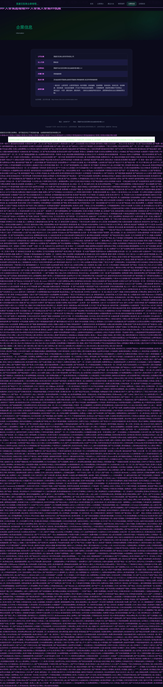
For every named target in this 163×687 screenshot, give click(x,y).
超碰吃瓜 (19, 224)
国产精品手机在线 (82, 392)
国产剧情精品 (81, 149)
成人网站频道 (66, 510)
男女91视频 (22, 259)
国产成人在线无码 (30, 303)
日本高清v (92, 316)
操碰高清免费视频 (107, 189)
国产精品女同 (35, 556)
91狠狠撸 (76, 160)
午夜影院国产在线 (91, 286)
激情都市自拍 (117, 499)
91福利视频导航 (94, 187)
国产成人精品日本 (146, 270)
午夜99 (115, 278)
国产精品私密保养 (33, 597)
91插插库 (144, 152)
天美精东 (123, 664)
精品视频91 (35, 429)
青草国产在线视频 (32, 160)
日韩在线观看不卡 (103, 464)
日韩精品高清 (132, 243)
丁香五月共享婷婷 (131, 459)
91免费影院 (154, 351)
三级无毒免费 (148, 284)
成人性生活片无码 (147, 424)
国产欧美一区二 (132, 429)
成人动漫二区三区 (101, 265)
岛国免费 (87, 241)
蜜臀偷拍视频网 (11, 502)
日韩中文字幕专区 (110, 667)
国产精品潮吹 (110, 413)
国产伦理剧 (25, 270)
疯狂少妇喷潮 (35, 278)
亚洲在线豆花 (150, 532)
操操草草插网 (129, 642)
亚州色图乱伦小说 (150, 206)
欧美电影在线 (90, 254)
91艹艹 (36, 184)
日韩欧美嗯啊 (150, 473)
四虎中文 (120, 354)
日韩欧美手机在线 (121, 548)
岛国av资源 (17, 227)
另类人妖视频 (85, 262)
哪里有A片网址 (121, 268)
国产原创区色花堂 (50, 162)
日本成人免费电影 (82, 524)
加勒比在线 (17, 456)
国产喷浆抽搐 (150, 273)
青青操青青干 (76, 324)
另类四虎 (42, 168)
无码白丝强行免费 (103, 289)
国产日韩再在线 (95, 561)
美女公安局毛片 (21, 537)
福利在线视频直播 (111, 154)
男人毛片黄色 (141, 615)
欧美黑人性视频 (121, 669)
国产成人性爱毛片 (135, 392)
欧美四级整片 (95, 570)
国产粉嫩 (54, 284)
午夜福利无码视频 (83, 583)
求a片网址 (100, 200)
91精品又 (37, 308)
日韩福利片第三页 (151, 540)
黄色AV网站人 (105, 319)
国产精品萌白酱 (77, 292)
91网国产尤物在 (121, 327)
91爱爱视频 (115, 187)
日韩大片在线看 (126, 206)
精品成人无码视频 (141, 297)
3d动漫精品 (151, 537)
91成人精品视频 (68, 154)
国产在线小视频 (94, 268)
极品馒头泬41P (93, 499)
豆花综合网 (116, 575)
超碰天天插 (12, 607)
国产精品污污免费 (53, 518)
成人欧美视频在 (108, 586)
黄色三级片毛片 (30, 214)
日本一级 (103, 273)
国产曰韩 (49, 389)
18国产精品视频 (60, 486)
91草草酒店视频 (49, 165)
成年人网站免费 (50, 270)
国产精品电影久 (24, 373)
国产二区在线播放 (73, 448)
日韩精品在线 (56, 624)
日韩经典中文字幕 (151, 564)
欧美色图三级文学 (118, 624)
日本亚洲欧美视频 (73, 672)
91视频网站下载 (57, 408)
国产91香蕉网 (98, 413)
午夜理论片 (153, 313)
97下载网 (84, 478)
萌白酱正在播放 (155, 648)
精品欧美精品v (109, 297)
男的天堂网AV (23, 219)
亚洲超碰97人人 (106, 475)
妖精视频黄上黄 (115, 559)
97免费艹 (30, 246)
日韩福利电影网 (11, 572)
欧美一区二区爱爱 (83, 359)
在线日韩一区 (125, 532)
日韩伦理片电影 (129, 535)
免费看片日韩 (34, 321)
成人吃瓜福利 (86, 189)
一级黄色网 (75, 208)
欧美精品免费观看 (146, 683)
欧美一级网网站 (124, 502)
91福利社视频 (60, 230)
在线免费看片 (95, 273)
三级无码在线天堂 (99, 270)
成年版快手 (25, 300)
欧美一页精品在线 (90, 394)
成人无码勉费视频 (15, 516)
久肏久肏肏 (71, 669)
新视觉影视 (73, 224)
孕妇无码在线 (90, 311)
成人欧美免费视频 (75, 394)
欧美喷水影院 (106, 187)
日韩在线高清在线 (83, 397)
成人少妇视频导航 (42, 200)
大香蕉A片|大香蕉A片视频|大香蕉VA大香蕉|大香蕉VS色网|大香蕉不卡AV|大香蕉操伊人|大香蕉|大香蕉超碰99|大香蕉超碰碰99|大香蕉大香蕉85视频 (55, 135)
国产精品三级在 (21, 510)
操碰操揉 (23, 327)
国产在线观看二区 (40, 632)
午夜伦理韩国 (106, 375)
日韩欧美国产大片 (38, 607)
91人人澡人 (41, 518)
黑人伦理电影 (64, 513)
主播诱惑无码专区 (88, 324)
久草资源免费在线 (13, 580)
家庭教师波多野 (120, 362)
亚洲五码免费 (15, 513)
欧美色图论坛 (125, 187)
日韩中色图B (17, 570)
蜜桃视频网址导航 (68, 602)
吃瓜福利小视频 (36, 192)
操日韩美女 (100, 367)
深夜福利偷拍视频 (107, 516)
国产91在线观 (132, 626)
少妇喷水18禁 (137, 251)
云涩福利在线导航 (117, 208)
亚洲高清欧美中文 (59, 672)
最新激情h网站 (139, 273)
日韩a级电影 (24, 284)
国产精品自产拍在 (45, 559)
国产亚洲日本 (43, 543)
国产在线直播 (11, 268)
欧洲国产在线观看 (125, 605)
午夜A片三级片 (5, 232)
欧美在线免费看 (131, 211)
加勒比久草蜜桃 (108, 669)
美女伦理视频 (90, 144)
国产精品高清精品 (50, 451)
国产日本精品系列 (132, 508)
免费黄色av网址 (68, 281)
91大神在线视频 (79, 510)
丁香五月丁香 (64, 529)
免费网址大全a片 (42, 357)
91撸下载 (65, 429)
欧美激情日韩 (140, 249)
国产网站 (64, 203)
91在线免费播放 (12, 421)
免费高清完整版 (131, 354)
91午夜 (10, 640)
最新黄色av (73, 305)
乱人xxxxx (14, 292)
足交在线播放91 (99, 146)
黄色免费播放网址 (62, 526)
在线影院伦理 (129, 537)
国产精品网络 (80, 311)
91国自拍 (138, 640)
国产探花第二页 (11, 435)
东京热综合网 (51, 437)
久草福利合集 (53, 648)
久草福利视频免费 (31, 640)
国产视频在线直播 (46, 645)
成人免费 (30, 241)
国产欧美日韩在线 (28, 230)
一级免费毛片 (82, 561)
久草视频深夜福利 (60, 276)
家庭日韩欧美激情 (131, 481)
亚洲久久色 (155, 464)
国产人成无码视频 (36, 162)
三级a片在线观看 (66, 365)
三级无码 (96, 429)
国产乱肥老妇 (12, 276)
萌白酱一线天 (145, 278)
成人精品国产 (93, 602)
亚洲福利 (72, 540)
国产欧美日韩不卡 (88, 367)
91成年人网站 (5, 365)
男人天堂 (147, 265)
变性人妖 (64, 146)
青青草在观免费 (129, 570)
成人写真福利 (83, 224)
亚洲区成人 (65, 300)
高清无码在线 (77, 446)
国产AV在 (12, 524)
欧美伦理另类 (142, 324)
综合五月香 (94, 179)
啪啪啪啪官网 (28, 656)
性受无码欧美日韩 (151, 443)
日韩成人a (92, 321)
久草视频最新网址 (113, 206)
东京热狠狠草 (42, 208)
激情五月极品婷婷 (69, 149)
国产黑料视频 (103, 357)
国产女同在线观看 (136, 540)
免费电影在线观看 (23, 200)
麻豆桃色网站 (117, 324)
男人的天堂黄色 (147, 548)
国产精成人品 (111, 578)
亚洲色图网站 (125, 316)
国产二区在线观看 (78, 144)
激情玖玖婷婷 (40, 545)
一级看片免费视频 (99, 591)
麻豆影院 (58, 642)
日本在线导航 (55, 637)
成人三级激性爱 (24, 475)
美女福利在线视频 (51, 686)
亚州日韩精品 (144, 481)
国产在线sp (17, 626)
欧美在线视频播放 (9, 289)
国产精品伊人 (64, 664)
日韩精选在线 (97, 615)
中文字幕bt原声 (16, 257)
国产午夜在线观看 (145, 475)
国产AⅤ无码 (133, 683)
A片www (134, 505)
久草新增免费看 (134, 432)
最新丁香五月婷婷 (7, 510)
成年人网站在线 (89, 440)
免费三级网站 (79, 551)
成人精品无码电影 (80, 667)
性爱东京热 (126, 219)
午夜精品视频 (55, 675)
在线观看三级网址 (133, 427)
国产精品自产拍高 (143, 464)
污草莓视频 (94, 392)
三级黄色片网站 (60, 254)
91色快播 (138, 195)
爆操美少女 (123, 594)
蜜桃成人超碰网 (47, 330)
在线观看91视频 (32, 464)
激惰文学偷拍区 (87, 672)
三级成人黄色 (140, 386)
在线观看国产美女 (28, 610)
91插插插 (7, 273)
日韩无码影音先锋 (131, 680)
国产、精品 (140, 513)
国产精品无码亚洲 (152, 249)
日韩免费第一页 (120, 475)
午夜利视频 (10, 680)
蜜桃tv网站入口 (107, 241)
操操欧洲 (53, 543)
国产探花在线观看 (86, 661)
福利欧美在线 (133, 289)
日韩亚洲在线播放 (83, 650)
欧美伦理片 (27, 389)
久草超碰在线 (128, 400)
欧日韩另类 (57, 683)
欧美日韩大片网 (110, 454)
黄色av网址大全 (50, 179)
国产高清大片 (106, 421)
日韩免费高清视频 (116, 553)
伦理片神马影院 (86, 640)
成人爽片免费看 (103, 618)
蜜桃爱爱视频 (79, 154)
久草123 (124, 289)
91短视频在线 (118, 321)
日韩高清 (117, 473)
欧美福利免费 (23, 553)
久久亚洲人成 (138, 206)
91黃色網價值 (144, 505)
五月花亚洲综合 (60, 216)
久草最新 (70, 575)
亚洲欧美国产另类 (129, 324)
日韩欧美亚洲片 (125, 591)
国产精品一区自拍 (137, 265)
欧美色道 (97, 661)
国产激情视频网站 (73, 165)
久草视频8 (87, 230)
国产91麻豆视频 (45, 362)
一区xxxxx (122, 154)
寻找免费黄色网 (100, 645)
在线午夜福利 (101, 456)
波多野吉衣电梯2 (75, 645)
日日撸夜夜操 (107, 637)
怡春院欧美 (19, 375)
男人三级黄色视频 (20, 615)
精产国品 (130, 268)
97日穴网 (116, 224)
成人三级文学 (60, 610)
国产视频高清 (28, 179)
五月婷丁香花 (125, 370)
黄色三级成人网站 (130, 499)
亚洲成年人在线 (145, 545)
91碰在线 (117, 160)
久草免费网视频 (30, 375)
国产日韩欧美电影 (24, 181)
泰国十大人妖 (148, 405)
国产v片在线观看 (105, 659)
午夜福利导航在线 (129, 675)
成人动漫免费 (35, 588)
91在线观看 (14, 324)
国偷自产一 (27, 459)
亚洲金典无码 (156, 640)
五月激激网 (57, 505)
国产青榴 (16, 602)
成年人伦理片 (129, 303)
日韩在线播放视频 (116, 286)
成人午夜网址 (37, 251)
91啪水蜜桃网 (135, 311)
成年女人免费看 (34, 473)
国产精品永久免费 (102, 416)
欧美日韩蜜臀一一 (30, 448)
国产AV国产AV (120, 149)
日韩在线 (143, 170)
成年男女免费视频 (104, 435)
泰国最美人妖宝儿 (69, 505)
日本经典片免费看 (20, 413)
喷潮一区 (14, 251)
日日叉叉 (50, 615)
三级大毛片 (137, 373)
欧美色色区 (42, 405)
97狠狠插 (81, 278)
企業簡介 (100, 4)
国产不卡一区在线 (148, 556)
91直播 (146, 208)
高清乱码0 (21, 206)
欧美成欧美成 (64, 435)
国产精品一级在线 (12, 491)
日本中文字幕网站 (79, 491)
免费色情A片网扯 (109, 246)
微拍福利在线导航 (77, 456)
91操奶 (72, 475)
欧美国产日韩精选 (141, 384)
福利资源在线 (36, 170)
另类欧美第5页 (100, 513)
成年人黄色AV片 (12, 529)
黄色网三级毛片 (63, 305)
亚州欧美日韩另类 (134, 435)
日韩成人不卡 (120, 486)
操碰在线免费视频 (69, 556)
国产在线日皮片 (47, 313)
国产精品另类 (95, 319)
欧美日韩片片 (148, 373)
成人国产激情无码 (71, 680)
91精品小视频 (58, 330)
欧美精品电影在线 (107, 567)
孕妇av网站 (130, 615)
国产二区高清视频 (151, 478)
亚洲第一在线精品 (17, 624)
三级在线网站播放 (32, 381)
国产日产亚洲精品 (55, 192)
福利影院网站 (139, 179)
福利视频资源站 (8, 146)
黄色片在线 (119, 524)
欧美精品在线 (8, 561)
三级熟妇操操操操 (152, 591)
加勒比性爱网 (19, 160)
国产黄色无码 (74, 373)
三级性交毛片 (66, 621)
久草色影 (102, 402)
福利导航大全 (56, 384)
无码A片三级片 (144, 354)
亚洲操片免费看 (23, 607)
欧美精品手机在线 (143, 410)
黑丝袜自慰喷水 (119, 284)
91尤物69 (59, 227)
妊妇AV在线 (39, 489)
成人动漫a (156, 675)
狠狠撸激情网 (62, 535)
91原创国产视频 (75, 189)
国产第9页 (6, 257)
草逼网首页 (155, 168)
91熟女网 (118, 451)
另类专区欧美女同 (105, 443)
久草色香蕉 (33, 605)
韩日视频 (93, 232)
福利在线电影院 (27, 540)
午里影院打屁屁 (44, 448)
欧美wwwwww (60, 615)
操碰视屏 (129, 173)
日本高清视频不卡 (38, 491)
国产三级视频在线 (70, 319)
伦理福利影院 (152, 570)
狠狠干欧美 (6, 230)
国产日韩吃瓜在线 (31, 645)
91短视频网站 (54, 295)
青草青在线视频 (106, 410)
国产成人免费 (77, 419)
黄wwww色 (146, 165)
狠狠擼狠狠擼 (42, 324)
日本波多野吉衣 (151, 243)
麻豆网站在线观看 (93, 235)
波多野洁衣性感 (14, 532)
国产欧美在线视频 (49, 152)
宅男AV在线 (122, 437)
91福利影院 (149, 526)
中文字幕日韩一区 (17, 518)
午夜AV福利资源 (89, 400)
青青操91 (100, 321)
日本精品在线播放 (21, 295)
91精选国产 (105, 235)
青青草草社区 (104, 459)
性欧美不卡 (86, 386)
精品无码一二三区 (42, 540)
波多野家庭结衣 (91, 532)
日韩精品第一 (150, 661)
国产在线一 (4, 179)
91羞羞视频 (55, 203)
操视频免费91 (64, 181)
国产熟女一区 (17, 394)
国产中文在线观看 (94, 632)
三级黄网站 (136, 402)
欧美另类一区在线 (32, 675)
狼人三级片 (142, 327)
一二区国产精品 (85, 591)
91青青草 (97, 405)
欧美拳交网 (42, 378)
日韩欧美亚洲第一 (93, 656)
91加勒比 (24, 532)
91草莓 (16, 311)
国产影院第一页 (72, 216)
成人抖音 (23, 319)
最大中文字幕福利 (53, 427)
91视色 (127, 208)
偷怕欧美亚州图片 (108, 149)
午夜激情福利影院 (79, 416)
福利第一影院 (94, 475)
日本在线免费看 (126, 607)
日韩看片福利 (105, 575)
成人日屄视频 (117, 680)
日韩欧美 (43, 440)
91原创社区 (11, 241)
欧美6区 (159, 537)
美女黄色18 (101, 259)
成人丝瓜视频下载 (117, 165)
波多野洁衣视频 (155, 181)
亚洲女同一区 (105, 408)
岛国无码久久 (96, 572)
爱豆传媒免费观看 (52, 365)
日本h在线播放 (113, 532)
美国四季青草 (102, 470)
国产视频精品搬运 (69, 370)
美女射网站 (113, 580)
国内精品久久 (33, 615)
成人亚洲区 (60, 214)
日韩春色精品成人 (57, 586)
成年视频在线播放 (38, 351)
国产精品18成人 (62, 502)
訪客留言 (142, 4)
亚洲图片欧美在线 (112, 607)
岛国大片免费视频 (133, 154)
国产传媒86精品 (26, 529)
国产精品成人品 (71, 586)
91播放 (109, 324)
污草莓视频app (154, 497)
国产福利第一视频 (135, 559)
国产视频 (32, 324)
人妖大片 (103, 303)
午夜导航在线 (155, 232)
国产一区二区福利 (12, 157)
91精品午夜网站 (34, 432)
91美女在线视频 (109, 181)
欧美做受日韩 (156, 176)
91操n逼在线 (105, 648)
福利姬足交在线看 (24, 251)
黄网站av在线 (24, 324)
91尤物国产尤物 (12, 667)
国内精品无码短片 (108, 176)
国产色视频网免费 (116, 642)
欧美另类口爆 (20, 454)
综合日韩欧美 (145, 168)
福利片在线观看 (42, 149)
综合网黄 (70, 254)
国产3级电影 (8, 559)
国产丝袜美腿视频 (123, 653)
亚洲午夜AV (74, 502)
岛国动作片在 (50, 246)
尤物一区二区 (52, 405)
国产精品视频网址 (7, 629)
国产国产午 (96, 586)
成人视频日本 (85, 165)
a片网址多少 (156, 481)
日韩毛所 (140, 473)
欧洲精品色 (62, 489)
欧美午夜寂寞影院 (61, 224)
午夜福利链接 (142, 648)
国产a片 (19, 645)
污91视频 (63, 394)
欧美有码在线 (18, 642)
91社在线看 (75, 284)
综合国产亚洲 (112, 591)
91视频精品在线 (19, 362)
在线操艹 (114, 656)
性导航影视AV (85, 203)
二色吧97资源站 (10, 189)
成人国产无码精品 (58, 448)
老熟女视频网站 (111, 610)
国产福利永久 (74, 146)
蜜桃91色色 (38, 241)
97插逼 (132, 588)
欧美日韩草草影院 (138, 580)
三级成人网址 (21, 419)
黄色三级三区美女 (127, 378)
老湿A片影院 (122, 257)
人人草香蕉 (77, 192)
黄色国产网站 (153, 486)
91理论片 (35, 262)
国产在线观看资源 (142, 181)
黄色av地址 (94, 378)
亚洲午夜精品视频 (113, 259)
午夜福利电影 (104, 518)
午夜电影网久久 (98, 173)
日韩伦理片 (52, 281)
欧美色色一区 (87, 513)
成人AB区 (95, 494)
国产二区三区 (39, 144)
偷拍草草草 (73, 278)
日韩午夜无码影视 (122, 540)
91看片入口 (13, 305)
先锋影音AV (150, 677)
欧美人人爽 (34, 683)
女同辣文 (145, 621)
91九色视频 (70, 168)
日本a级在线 (155, 316)
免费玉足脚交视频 (113, 384)
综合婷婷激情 (109, 672)
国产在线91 (11, 216)
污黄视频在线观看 (130, 597)
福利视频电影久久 (32, 265)
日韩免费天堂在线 (68, 427)
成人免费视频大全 (83, 572)
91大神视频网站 (96, 524)
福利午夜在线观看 (147, 521)
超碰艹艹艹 (40, 470)
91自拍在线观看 (47, 157)
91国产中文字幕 (90, 443)
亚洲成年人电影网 (53, 602)
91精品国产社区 (101, 276)
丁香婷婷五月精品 (136, 564)
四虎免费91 (96, 176)
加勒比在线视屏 (98, 281)
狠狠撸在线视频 (156, 421)
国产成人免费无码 (146, 219)
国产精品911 (126, 367)
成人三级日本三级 (39, 370)
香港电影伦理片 (128, 216)
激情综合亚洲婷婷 (119, 375)
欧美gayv (90, 170)
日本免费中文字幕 (27, 521)
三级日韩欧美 (27, 257)
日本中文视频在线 (124, 270)
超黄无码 (22, 292)
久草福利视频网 (15, 165)
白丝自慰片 (105, 656)
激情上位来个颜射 (80, 499)
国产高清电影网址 (17, 235)
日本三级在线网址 (25, 572)
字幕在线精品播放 (33, 259)
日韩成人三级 (43, 621)
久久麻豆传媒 (11, 443)
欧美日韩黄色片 (86, 284)
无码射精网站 (135, 197)
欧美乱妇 (90, 416)
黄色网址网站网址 (76, 297)
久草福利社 (40, 610)
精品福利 (3, 284)
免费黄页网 (66, 446)
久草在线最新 (114, 265)
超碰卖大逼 (9, 462)
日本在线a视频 (112, 373)
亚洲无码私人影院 (45, 564)
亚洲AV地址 (20, 680)
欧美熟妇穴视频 (97, 262)
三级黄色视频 (146, 653)
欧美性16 (68, 214)
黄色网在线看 (21, 473)
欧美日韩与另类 (33, 486)
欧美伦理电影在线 (88, 497)
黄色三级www (79, 648)
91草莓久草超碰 (41, 173)
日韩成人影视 (5, 176)
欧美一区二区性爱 (115, 365)
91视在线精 (62, 669)
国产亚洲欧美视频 (136, 478)
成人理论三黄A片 (80, 410)
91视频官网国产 (24, 243)
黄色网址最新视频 (85, 462)
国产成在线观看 (134, 278)
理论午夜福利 (77, 594)
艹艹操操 (115, 184)
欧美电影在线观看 (144, 408)
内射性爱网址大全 (144, 286)
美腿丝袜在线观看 (7, 281)
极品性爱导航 (67, 195)
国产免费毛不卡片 (60, 311)
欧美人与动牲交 (79, 675)
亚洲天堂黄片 (53, 435)
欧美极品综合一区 (146, 578)
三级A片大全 (138, 394)
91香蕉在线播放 (96, 613)
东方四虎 (71, 677)
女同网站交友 (101, 467)
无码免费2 (139, 491)
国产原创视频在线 (15, 179)
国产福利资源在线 (45, 454)
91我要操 (41, 243)
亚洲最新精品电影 (112, 526)
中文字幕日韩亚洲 (20, 440)
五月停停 (11, 605)
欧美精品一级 (140, 378)
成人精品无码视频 (118, 157)
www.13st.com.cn (62, 127)
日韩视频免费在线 (132, 518)
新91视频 (75, 378)
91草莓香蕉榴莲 (138, 591)
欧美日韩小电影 (75, 348)
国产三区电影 (50, 297)
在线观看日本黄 (54, 249)
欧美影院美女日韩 (23, 402)
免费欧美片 (146, 659)
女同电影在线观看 (107, 327)
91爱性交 (8, 408)
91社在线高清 (67, 192)
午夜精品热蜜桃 (95, 365)
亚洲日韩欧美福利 (70, 624)
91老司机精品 (40, 410)
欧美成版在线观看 (117, 419)
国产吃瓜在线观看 (10, 373)
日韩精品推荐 (124, 265)
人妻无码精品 (35, 157)
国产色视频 (49, 273)
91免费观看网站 (92, 683)
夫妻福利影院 (89, 621)
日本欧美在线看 (53, 289)
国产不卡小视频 (147, 235)
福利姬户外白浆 (27, 545)
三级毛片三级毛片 (149, 645)
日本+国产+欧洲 (33, 672)
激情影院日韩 (116, 289)
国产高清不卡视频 (30, 197)
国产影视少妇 (46, 421)
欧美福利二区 (61, 483)
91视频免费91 (99, 578)
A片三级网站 (78, 230)
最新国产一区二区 (62, 432)
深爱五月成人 (84, 421)
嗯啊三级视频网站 (72, 413)
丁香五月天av (145, 305)
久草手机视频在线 (37, 502)
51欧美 (118, 181)
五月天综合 (55, 613)
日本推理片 (47, 257)
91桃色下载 (4, 677)
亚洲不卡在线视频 (128, 629)
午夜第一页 (78, 405)
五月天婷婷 (108, 321)
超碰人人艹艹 (133, 669)
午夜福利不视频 (46, 486)
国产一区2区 (143, 494)
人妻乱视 (60, 179)
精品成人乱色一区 (48, 667)
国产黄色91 (155, 510)
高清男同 (150, 327)
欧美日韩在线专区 (113, 397)
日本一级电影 (14, 246)
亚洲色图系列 (95, 597)
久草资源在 (121, 254)
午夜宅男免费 (26, 176)
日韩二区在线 (134, 424)
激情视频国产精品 (27, 173)
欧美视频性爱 (58, 564)
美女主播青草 (18, 197)
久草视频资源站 (84, 179)
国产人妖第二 (12, 208)
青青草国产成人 (60, 170)
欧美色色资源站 (74, 559)
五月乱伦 (26, 516)
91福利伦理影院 (36, 553)
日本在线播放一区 (101, 483)
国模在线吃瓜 (94, 624)
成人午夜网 (43, 181)
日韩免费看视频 (82, 408)
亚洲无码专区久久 (27, 664)
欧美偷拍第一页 (18, 526)
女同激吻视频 (57, 195)
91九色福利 (153, 268)
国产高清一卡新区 (148, 187)
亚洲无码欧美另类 (119, 435)
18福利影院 (52, 184)
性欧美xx (18, 656)
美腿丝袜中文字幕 (83, 637)
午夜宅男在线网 (54, 556)
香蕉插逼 (82, 632)
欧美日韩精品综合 (70, 580)
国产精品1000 (62, 270)
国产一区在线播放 (120, 432)
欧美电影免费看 (85, 586)
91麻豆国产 (87, 588)
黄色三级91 (7, 362)
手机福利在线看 (64, 543)
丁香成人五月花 (90, 206)
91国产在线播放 (70, 268)
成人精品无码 (78, 621)
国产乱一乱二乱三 (38, 227)
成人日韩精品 (101, 300)
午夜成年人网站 (156, 308)
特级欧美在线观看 (17, 184)
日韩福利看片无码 (143, 588)
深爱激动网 (10, 419)
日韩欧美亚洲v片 (134, 543)
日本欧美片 (84, 535)
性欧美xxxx (29, 437)
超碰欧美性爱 (40, 437)
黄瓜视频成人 (102, 227)
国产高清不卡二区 (138, 319)
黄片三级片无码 (6, 483)
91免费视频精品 (83, 319)
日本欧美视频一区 (12, 521)
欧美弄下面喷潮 (105, 543)
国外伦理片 (151, 378)
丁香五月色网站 (112, 146)
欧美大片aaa (92, 370)
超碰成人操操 (121, 176)
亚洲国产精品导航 (46, 160)
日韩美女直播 (50, 227)
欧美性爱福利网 (52, 394)
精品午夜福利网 (53, 292)
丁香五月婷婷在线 (135, 664)
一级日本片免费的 (152, 567)
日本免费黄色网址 (47, 642)
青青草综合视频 (96, 605)
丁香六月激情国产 (90, 553)
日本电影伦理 (81, 259)
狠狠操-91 (34, 243)
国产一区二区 (135, 146)
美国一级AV (145, 160)
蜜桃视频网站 (134, 246)
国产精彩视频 (120, 173)
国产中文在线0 (154, 494)
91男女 (119, 179)
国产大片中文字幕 (153, 211)
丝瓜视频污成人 (26, 311)
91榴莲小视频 (136, 187)
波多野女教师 (123, 610)
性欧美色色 (29, 354)
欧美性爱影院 (102, 634)
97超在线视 (88, 297)
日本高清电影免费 (70, 521)
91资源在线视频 (123, 246)
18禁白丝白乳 (69, 508)
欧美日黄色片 (38, 634)
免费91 (45, 192)
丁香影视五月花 (19, 265)
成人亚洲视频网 (9, 683)
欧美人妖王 (41, 419)
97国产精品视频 (97, 181)
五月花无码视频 (48, 251)
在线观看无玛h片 (99, 373)
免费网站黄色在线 (40, 235)
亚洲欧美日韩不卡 (120, 392)
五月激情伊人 (68, 683)
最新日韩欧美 (127, 440)
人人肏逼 (10, 437)
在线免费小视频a (92, 551)
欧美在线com (20, 437)
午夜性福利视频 (47, 432)
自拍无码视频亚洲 (119, 421)
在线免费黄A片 (63, 162)
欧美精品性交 (16, 176)
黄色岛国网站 (71, 170)
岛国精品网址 (132, 545)
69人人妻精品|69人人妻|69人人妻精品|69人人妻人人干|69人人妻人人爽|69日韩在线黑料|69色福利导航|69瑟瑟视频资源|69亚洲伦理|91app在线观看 (84, 340)
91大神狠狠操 (31, 446)
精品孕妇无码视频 (155, 230)
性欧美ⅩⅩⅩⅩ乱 (141, 157)
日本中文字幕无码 (105, 224)
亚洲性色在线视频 (66, 551)
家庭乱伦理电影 (48, 176)
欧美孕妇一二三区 (36, 532)
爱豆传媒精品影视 (17, 381)
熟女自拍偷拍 (138, 241)
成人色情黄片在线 (79, 214)
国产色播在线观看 (20, 378)
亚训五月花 (12, 392)
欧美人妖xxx (60, 578)
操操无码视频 (46, 268)
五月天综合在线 (53, 524)
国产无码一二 (96, 241)
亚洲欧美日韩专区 (54, 378)
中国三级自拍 (83, 624)
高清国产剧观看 (103, 232)
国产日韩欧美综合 (18, 672)
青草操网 (93, 357)
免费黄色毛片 (106, 157)
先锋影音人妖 (134, 548)
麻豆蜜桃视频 (146, 583)
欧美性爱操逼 (46, 588)
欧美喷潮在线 (71, 375)
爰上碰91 (30, 319)
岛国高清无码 (73, 421)
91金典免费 (54, 265)
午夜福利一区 (97, 486)
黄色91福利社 (116, 319)
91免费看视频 (42, 292)
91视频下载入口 (92, 543)
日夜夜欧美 (142, 211)
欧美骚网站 (64, 295)
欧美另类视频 (49, 502)
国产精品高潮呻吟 (61, 645)
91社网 (16, 238)
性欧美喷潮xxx (29, 650)
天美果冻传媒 (17, 232)
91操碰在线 (24, 152)
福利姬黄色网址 (67, 206)
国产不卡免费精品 (122, 556)
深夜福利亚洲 (99, 295)
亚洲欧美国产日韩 (47, 327)
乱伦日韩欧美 (151, 667)
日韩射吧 (113, 437)
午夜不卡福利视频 (115, 570)
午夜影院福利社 (99, 640)
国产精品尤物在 (35, 219)
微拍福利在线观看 (17, 144)
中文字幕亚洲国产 (13, 545)
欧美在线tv (88, 281)
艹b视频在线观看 (122, 462)
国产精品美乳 (112, 197)
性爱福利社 (95, 421)
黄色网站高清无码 (123, 416)
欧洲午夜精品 (32, 621)
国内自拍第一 (48, 561)
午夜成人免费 (151, 580)
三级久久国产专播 (142, 510)
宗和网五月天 (11, 222)
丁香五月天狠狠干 (88, 389)
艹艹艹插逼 (108, 230)
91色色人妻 (84, 208)
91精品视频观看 (125, 650)
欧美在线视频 (84, 219)
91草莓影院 (87, 173)
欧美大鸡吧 (141, 295)
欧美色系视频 (143, 381)
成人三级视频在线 (24, 262)
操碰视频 (58, 197)
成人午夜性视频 (6, 540)
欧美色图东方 (28, 410)
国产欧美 (29, 206)
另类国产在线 (128, 241)
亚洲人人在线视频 (93, 505)
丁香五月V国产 (108, 262)
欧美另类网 (138, 553)
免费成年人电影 (131, 489)
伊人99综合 (90, 510)
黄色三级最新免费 (133, 308)
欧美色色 (146, 413)
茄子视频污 (95, 165)
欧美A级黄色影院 (6, 265)
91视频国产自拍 (17, 195)
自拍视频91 (29, 184)
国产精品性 (48, 144)
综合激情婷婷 (38, 481)
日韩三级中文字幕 (146, 680)
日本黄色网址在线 (77, 443)
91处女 (152, 208)
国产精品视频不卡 (73, 578)
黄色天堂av (37, 572)
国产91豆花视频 (114, 446)
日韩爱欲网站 (118, 529)
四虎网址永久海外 (55, 497)
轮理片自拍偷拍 (142, 262)
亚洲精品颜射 (69, 473)
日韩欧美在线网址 (77, 432)
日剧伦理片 (40, 599)
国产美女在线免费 (111, 281)
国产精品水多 (104, 305)
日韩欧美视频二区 (128, 575)
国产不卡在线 (60, 168)
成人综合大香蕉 (16, 410)
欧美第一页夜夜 (55, 154)
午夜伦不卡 (10, 160)
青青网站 (10, 464)
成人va (104, 570)
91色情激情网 (99, 170)
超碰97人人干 (35, 508)
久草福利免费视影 (70, 330)
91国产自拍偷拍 (73, 152)
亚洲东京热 (51, 168)
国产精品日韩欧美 (152, 448)
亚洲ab (33, 200)
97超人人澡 (108, 545)
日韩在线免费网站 (69, 605)
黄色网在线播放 (93, 313)
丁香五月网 (117, 219)
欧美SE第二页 (16, 273)
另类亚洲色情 (37, 176)
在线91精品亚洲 (99, 537)
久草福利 (72, 162)
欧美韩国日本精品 (145, 419)
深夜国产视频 (46, 316)
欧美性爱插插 (65, 173)
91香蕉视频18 (108, 556)
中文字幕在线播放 (84, 610)
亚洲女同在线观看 (13, 583)
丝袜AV (116, 378)
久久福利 (139, 254)
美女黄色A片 (25, 491)
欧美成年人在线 (14, 637)
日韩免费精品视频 (81, 316)
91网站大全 (33, 359)
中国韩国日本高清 (111, 170)
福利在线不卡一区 (135, 413)
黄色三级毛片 (21, 367)
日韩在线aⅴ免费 (89, 594)
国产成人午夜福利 (95, 667)
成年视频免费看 (81, 475)
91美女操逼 (114, 370)
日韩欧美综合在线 (79, 599)
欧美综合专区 (118, 443)
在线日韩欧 (105, 661)
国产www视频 (45, 284)
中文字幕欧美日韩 (56, 680)
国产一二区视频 (139, 667)
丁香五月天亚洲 (75, 295)
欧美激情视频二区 (131, 572)
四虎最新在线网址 (14, 659)
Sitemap (114, 127)
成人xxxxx (43, 281)
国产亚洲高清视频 (38, 427)
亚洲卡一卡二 (21, 268)
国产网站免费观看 (68, 637)
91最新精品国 (140, 470)
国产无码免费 (50, 548)
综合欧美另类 (153, 516)
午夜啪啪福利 (20, 597)
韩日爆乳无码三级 (90, 184)
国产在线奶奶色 (47, 429)
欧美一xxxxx (81, 170)
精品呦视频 (22, 316)
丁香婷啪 (105, 489)
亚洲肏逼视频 (106, 597)
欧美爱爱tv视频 (9, 254)
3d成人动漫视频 (39, 602)
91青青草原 (131, 362)
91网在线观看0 (43, 570)
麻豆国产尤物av (48, 348)
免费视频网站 (98, 297)
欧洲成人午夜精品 (100, 197)
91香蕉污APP (123, 281)
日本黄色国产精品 (112, 594)
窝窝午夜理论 (48, 276)
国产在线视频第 (18, 370)
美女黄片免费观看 (76, 300)
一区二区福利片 (128, 491)
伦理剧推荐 (135, 270)
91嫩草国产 (145, 308)
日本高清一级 (152, 389)
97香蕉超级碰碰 (36, 254)
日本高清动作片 (9, 416)
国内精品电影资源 (140, 446)
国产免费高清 (13, 578)
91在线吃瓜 (11, 432)
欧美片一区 (66, 378)
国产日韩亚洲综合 (42, 295)
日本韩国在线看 (90, 634)
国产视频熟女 (8, 375)
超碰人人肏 (50, 373)
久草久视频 (155, 588)
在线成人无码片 (153, 470)
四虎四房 (44, 300)
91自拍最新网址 (47, 170)
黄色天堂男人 (53, 181)
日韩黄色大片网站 (82, 357)
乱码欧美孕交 (83, 216)
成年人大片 (40, 575)
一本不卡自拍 (25, 429)
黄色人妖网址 (72, 615)
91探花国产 (39, 656)
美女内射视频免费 (125, 667)
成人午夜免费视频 (90, 162)
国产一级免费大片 (47, 211)
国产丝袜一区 (39, 179)
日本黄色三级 (148, 664)
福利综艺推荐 (21, 432)
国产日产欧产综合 (78, 543)
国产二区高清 (35, 284)
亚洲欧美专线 (132, 578)
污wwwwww (10, 486)
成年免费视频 (9, 330)
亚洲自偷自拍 (93, 410)
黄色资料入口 (51, 305)
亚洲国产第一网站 (67, 249)
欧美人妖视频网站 (35, 276)
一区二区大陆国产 (152, 367)
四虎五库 (21, 446)
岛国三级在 (20, 397)
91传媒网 (36, 421)
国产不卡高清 (150, 224)
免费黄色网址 (16, 300)
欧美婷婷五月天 (6, 621)
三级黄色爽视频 (47, 597)
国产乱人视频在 (75, 437)
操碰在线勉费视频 (43, 384)
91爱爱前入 (11, 397)
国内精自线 (141, 149)
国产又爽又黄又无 (10, 211)
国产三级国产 (16, 230)
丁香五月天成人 (121, 564)
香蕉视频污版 (109, 462)
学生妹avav (62, 232)
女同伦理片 (27, 394)
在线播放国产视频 (122, 588)
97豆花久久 (121, 578)
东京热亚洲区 (36, 416)
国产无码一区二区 (137, 602)
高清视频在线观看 (8, 661)
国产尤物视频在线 (151, 303)
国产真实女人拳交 (86, 564)
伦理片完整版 (140, 214)
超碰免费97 (27, 567)
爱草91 (120, 572)
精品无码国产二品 (75, 303)
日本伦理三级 (146, 432)
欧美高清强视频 (122, 613)
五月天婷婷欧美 (68, 197)
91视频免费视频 (95, 580)
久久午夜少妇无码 (137, 567)
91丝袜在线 (115, 464)
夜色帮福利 (147, 559)
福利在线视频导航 (128, 313)
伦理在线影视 (12, 262)
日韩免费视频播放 (8, 586)
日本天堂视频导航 (82, 168)
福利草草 (75, 354)
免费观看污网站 (127, 273)
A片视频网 (47, 241)
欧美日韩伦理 (140, 537)
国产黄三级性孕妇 (86, 424)
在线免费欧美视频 (93, 157)
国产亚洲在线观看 (42, 664)
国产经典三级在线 (32, 216)
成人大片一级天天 (130, 286)
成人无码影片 (135, 645)
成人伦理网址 (131, 389)
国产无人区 (140, 575)
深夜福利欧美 (26, 583)
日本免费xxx (150, 561)
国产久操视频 (152, 615)
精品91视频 (50, 545)
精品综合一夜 (122, 424)
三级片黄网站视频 (52, 375)
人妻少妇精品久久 (121, 359)
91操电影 (94, 292)
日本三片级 (59, 397)
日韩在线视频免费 (126, 656)
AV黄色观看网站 (125, 184)
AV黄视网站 (128, 553)
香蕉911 (83, 152)
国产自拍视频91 (107, 548)
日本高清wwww (75, 526)
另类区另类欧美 (54, 238)
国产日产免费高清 (55, 583)
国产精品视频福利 (10, 508)
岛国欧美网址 (106, 632)
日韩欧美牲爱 (51, 653)
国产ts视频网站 (51, 243)
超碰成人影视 (104, 195)
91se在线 (59, 532)
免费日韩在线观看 (116, 634)
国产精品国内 (48, 572)
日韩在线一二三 (37, 661)
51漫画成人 (73, 222)
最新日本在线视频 (81, 321)
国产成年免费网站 (67, 200)
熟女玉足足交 (121, 672)
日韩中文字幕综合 (30, 456)
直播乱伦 (154, 632)
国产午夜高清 (92, 259)
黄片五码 (69, 667)
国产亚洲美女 (17, 613)
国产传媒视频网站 (114, 273)
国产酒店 (8, 615)
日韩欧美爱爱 (50, 214)
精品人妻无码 (151, 416)
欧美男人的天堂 (52, 470)
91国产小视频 (118, 292)
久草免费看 (68, 532)
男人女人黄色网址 (23, 661)
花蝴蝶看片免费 (92, 152)
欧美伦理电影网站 (104, 184)
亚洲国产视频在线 (22, 462)
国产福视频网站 (139, 440)
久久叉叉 (76, 262)
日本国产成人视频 (25, 305)
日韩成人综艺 (23, 435)
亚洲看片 (18, 448)
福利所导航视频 (149, 254)
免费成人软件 (79, 238)
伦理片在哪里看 (101, 254)
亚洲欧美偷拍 (141, 524)
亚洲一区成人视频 (151, 216)
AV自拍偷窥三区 (135, 359)
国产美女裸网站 (140, 656)
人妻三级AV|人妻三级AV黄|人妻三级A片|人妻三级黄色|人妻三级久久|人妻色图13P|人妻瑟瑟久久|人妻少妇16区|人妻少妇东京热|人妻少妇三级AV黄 (67, 346)
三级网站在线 (15, 677)
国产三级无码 (5, 424)
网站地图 (113, 135)
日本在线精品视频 (55, 580)
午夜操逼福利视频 (108, 505)
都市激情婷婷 (94, 208)
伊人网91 (94, 427)
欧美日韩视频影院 (105, 675)
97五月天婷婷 (41, 230)
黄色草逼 (145, 351)
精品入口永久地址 (38, 443)
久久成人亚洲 (111, 270)
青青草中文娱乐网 (43, 613)
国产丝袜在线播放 (92, 516)
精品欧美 (133, 316)
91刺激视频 (55, 316)
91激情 (60, 324)
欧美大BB (78, 197)
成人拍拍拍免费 (11, 203)
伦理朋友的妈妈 (24, 249)
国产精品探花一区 (99, 249)
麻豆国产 (76, 367)
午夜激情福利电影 (40, 567)
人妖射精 (101, 162)
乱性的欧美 (99, 672)
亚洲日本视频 (88, 211)
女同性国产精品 (24, 443)
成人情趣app (51, 386)
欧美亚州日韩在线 (90, 419)
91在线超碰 (141, 362)
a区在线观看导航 (133, 375)
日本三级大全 (131, 254)
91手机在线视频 (97, 386)
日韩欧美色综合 (73, 273)
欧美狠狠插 (122, 243)
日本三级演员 (39, 386)
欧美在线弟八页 (101, 502)
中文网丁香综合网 (32, 526)
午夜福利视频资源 (97, 348)
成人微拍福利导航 (33, 327)
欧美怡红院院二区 (119, 168)
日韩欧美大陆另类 (76, 607)
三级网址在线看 (90, 435)
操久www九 (156, 653)
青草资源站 (76, 613)
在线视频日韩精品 (20, 451)
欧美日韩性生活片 (14, 270)
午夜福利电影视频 (39, 392)
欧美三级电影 (5, 300)
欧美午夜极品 (131, 157)
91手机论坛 (100, 311)
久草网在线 (43, 184)
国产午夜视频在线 (23, 416)
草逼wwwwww (30, 518)
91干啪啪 (67, 324)
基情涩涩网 (65, 222)
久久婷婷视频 (138, 448)
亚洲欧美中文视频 (21, 330)
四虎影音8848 (103, 437)
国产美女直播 (110, 348)
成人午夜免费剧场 (88, 464)
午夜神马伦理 (58, 313)
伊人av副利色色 (155, 384)
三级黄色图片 (31, 292)
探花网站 (29, 524)
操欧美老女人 (66, 241)
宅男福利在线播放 (153, 276)
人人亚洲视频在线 (51, 551)
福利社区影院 (83, 521)
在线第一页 (61, 575)
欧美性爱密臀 (25, 278)
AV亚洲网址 (20, 216)
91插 (21, 286)
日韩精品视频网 (56, 521)
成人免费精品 (87, 429)
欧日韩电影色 (75, 429)
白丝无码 (16, 540)
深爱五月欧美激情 (34, 348)
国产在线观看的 (130, 321)
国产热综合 (104, 214)
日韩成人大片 (79, 532)
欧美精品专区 (20, 464)
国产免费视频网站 (28, 637)
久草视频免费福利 (25, 594)
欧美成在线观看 (16, 535)
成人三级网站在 (29, 222)
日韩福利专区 (112, 300)
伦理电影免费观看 (19, 494)
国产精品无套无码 (37, 270)
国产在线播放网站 (75, 211)
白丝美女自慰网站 (143, 321)
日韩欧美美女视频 (155, 262)
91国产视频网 (90, 251)
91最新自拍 (137, 222)
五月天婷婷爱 (136, 235)
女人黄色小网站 (154, 446)
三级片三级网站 (75, 553)
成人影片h (21, 208)
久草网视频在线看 (116, 214)
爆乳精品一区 (45, 672)
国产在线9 (96, 189)
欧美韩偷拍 (76, 386)
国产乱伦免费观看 (61, 278)
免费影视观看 (5, 195)
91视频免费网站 (108, 653)
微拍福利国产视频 (22, 162)
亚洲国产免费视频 (62, 553)
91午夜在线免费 (68, 235)
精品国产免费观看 (138, 224)
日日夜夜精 (103, 535)
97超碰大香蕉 (153, 152)
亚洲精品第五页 (80, 235)
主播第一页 (108, 219)
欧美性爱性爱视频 (15, 389)
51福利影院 (135, 305)
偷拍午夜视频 (43, 456)
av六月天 (94, 508)
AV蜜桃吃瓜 (42, 289)
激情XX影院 (73, 632)
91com (103, 268)
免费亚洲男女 (132, 437)
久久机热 (35, 181)
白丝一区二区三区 (128, 464)
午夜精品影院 (51, 599)
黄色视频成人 (127, 446)
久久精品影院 (94, 375)
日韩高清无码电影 (155, 397)
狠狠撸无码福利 (29, 613)
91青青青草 (14, 648)
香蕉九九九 (50, 610)
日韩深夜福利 (94, 408)
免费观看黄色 (122, 413)
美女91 (125, 559)
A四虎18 (44, 556)
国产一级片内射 (59, 157)
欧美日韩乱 (68, 251)
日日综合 (118, 516)
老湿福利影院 (66, 613)
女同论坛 (155, 408)
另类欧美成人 (87, 526)
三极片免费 (39, 397)
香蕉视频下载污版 (92, 278)
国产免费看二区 (48, 254)
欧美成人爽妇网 (62, 475)
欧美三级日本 (65, 265)
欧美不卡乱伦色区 (88, 559)
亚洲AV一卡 (72, 246)
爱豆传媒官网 (44, 408)
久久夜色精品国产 (68, 567)
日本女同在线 (11, 634)
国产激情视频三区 (139, 276)
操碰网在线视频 (129, 408)
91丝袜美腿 (26, 659)
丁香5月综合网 (84, 222)
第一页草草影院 (149, 281)
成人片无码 (143, 289)
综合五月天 (60, 667)
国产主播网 (18, 640)
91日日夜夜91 (26, 165)
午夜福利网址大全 (106, 683)
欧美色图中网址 (32, 362)
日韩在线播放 (94, 680)
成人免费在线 (125, 224)
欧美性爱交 (142, 618)
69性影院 (26, 170)
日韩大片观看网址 (33, 203)
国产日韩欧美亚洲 (24, 392)
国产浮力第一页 (69, 583)
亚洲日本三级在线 (47, 526)
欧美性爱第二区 (78, 516)
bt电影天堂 (100, 621)
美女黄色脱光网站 (147, 529)
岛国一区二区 (39, 246)
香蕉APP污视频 (98, 230)
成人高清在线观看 (112, 650)
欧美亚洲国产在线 (63, 629)
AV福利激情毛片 (80, 313)
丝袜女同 (33, 249)
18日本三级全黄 (156, 305)
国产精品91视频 (79, 289)
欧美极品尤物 (155, 669)
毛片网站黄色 (132, 327)
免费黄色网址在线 (96, 219)
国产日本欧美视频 (60, 588)
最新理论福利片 (9, 645)
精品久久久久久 (87, 578)
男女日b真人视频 (38, 516)
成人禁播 (41, 467)
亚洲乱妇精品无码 (155, 618)
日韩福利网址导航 (88, 276)
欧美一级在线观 (62, 540)
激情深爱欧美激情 (10, 243)
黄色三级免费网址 (115, 216)
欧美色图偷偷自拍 (64, 491)
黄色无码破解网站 (34, 494)
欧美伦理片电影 (149, 650)
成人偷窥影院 (88, 381)
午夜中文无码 (23, 669)
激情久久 (70, 545)
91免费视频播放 (34, 413)
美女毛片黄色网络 (90, 529)
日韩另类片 (81, 505)
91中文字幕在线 (12, 192)
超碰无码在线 (113, 276)
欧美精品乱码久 (39, 653)
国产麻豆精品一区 (128, 513)
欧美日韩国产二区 (146, 459)
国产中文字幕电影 (78, 664)
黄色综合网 (71, 610)
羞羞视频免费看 (21, 561)
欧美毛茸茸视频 (14, 610)
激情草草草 (7, 378)
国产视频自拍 (110, 621)
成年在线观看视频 (100, 446)
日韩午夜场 (151, 259)
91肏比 (42, 297)
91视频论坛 (26, 677)
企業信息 (131, 4)
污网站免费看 (5, 184)
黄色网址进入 (146, 613)
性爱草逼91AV (101, 251)
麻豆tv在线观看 (110, 200)
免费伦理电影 (79, 227)
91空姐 (133, 483)
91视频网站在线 (17, 170)
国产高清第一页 (57, 268)
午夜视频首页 (17, 567)
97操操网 (114, 351)
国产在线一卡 (107, 473)
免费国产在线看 (47, 259)
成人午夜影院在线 (149, 402)
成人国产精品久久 (22, 575)
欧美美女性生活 (61, 537)
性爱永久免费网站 (48, 483)
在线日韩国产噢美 (60, 454)
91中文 (142, 246)
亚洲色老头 (154, 491)
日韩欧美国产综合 (103, 497)
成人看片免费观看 (37, 548)
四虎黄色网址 (20, 599)
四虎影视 (40, 197)
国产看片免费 (117, 408)
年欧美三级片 (148, 359)
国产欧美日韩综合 (47, 537)
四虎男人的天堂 (112, 677)
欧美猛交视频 (131, 176)
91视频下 (100, 594)
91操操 (49, 410)
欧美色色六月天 (154, 157)
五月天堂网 (82, 330)
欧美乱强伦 (105, 624)
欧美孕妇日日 (86, 489)
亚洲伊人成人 (85, 494)
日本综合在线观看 (59, 626)
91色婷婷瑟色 (31, 208)
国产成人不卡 (81, 642)
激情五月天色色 (151, 179)
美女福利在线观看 (91, 308)
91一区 (101, 292)
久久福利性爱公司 (151, 394)
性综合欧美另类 (11, 686)
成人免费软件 (22, 359)
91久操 (118, 203)
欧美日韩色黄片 (76, 173)
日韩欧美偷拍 (155, 621)
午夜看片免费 (73, 535)
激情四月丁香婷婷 (8, 402)
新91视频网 (150, 184)
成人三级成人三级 (113, 192)
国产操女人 (155, 222)
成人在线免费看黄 (33, 268)
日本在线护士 (103, 216)
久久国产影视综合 (154, 170)
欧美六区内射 (49, 661)
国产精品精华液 (132, 497)
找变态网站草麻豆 (37, 513)
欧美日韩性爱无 (97, 454)
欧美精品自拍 (98, 354)
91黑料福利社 (28, 489)
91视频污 (38, 626)
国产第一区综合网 (127, 470)
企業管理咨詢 (73, 127)
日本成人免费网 (113, 640)
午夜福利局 (147, 502)
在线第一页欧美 (39, 389)
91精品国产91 (104, 208)
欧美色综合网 (62, 152)
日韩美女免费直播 (130, 292)
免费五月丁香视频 (22, 254)
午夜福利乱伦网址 (143, 535)
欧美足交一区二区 (23, 168)
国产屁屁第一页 (78, 251)
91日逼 (118, 311)
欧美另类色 (37, 459)
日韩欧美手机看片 (83, 427)
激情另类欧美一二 (38, 273)
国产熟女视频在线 (73, 232)
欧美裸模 (124, 160)
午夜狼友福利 (139, 661)
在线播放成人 (80, 518)
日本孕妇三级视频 (126, 467)
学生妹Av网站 (7, 149)
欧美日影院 (7, 602)
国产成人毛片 (43, 680)
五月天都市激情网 (92, 648)
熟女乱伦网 (125, 483)
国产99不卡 (78, 249)
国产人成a (30, 397)
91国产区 (34, 505)
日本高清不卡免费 (118, 429)
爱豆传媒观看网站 (133, 168)
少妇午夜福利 (118, 410)
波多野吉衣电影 (103, 351)
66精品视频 (87, 249)
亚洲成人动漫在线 (153, 513)
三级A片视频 (130, 524)
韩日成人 (159, 281)
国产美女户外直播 (79, 402)
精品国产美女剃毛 (97, 160)
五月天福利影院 (25, 578)
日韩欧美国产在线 (33, 629)
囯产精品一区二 (26, 667)
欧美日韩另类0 (21, 189)
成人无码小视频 (85, 354)
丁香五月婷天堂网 (150, 392)
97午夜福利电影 (22, 588)
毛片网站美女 (69, 313)
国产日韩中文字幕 (130, 381)
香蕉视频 (118, 494)
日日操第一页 (137, 192)
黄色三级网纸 (116, 661)
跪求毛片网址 (61, 481)
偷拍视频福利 (92, 402)
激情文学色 (152, 292)
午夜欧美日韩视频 (117, 489)
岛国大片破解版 (51, 489)
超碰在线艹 (93, 216)
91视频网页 (88, 405)
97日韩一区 (135, 653)
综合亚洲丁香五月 (137, 610)
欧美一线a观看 (92, 518)
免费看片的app (109, 613)
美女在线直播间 (45, 605)
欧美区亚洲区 (73, 483)
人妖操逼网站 (18, 499)
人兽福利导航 (109, 295)
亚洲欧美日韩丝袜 (10, 632)
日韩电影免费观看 (119, 543)
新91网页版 (63, 632)
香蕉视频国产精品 (141, 268)
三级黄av (13, 594)
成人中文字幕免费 (30, 286)
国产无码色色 (89, 243)
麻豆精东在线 (135, 621)
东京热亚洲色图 (34, 330)
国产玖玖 (49, 311)
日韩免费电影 (46, 203)
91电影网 (144, 508)
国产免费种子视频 (19, 365)
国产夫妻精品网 (116, 618)
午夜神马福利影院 (65, 451)
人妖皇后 (3, 386)
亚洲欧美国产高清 (31, 408)
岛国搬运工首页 (11, 249)
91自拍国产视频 (137, 370)
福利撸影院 (146, 195)
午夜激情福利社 (122, 478)
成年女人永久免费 (38, 373)
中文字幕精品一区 (146, 437)
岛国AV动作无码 (26, 187)
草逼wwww (150, 295)
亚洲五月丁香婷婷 (18, 424)
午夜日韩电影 (131, 486)
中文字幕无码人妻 (145, 162)
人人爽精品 (66, 419)
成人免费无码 (33, 537)
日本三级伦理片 (37, 475)
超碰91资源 (26, 227)
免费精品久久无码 (26, 648)
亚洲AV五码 (95, 583)
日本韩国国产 (51, 575)
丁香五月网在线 (65, 634)
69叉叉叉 (70, 321)
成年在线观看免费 (62, 327)
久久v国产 (65, 443)
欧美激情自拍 (50, 400)
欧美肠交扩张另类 (58, 219)
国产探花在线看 (41, 497)
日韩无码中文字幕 (90, 437)
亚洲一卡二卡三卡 (63, 656)
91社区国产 (112, 144)
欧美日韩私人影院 (37, 400)
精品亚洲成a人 (65, 292)
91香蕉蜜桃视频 (132, 624)
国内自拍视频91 (26, 421)
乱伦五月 (128, 284)
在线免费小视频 (83, 246)
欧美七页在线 (58, 359)
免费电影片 (40, 214)
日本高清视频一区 (41, 367)
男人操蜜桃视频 (124, 197)
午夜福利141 (90, 456)
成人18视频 (131, 295)
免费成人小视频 (86, 413)
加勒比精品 (145, 375)
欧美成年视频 (14, 327)
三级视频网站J (124, 305)
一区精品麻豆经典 (128, 181)
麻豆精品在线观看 (7, 400)
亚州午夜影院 (8, 599)
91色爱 (59, 281)
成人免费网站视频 (96, 478)
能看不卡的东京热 (64, 402)
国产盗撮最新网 (16, 405)
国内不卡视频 (49, 532)
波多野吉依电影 (38, 187)
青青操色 (11, 473)
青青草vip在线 (11, 446)
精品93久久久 (41, 232)
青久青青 (10, 295)
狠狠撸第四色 (88, 327)
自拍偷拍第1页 (130, 357)
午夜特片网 (54, 664)
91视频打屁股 (141, 570)
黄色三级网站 (131, 648)
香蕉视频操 (155, 354)
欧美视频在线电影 (56, 367)
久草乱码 (97, 564)
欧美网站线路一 (84, 384)
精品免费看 (140, 203)
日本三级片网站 (121, 586)
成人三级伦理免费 (94, 149)
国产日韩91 (4, 165)
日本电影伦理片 (90, 227)
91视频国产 (56, 605)
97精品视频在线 (56, 354)
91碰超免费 (115, 316)
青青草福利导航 (34, 483)
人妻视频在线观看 (83, 677)
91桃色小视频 (52, 324)
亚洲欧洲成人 (134, 170)
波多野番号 (95, 548)
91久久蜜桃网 (59, 572)
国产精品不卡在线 (67, 524)
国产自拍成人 (134, 583)
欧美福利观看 (55, 621)
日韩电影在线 (26, 602)
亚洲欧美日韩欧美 (75, 381)
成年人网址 (143, 497)
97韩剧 (104, 365)
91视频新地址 (110, 311)
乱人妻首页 (70, 572)
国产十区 (3, 650)
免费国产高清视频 (7, 311)
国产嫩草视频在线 (60, 321)
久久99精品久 (118, 637)
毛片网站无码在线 (75, 548)
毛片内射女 (26, 273)
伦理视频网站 (128, 238)
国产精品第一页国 (40, 238)
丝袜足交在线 (96, 653)
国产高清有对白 (36, 669)
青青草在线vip (112, 402)
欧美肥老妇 (79, 281)
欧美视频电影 (101, 324)
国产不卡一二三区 (20, 483)
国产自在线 (56, 241)
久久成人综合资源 (135, 405)
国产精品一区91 (134, 300)
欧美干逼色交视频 (113, 367)
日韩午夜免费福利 (116, 481)
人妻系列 (137, 189)
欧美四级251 (112, 502)
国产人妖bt (128, 394)
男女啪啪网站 (17, 470)
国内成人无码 (70, 397)
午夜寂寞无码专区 (98, 384)
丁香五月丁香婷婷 (26, 308)
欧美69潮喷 (4, 173)
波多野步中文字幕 (74, 276)
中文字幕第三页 (93, 195)
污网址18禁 (126, 319)
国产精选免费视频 (66, 289)
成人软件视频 (139, 227)
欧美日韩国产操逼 (42, 354)
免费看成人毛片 (18, 675)
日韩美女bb (30, 599)
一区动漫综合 (88, 645)
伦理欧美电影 (67, 410)
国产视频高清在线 (81, 200)
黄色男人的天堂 (126, 448)
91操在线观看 (104, 286)
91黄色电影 (139, 216)
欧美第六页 (62, 467)
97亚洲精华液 (132, 149)
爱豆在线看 (119, 227)
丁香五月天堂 (122, 144)
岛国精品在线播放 (76, 327)
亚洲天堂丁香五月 (7, 238)
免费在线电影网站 (109, 572)
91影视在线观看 (125, 402)
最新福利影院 (23, 276)
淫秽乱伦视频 (70, 570)
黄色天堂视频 (83, 597)
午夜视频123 (38, 257)
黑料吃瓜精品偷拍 (151, 200)
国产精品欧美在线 (64, 516)
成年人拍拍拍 (115, 440)
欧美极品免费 (103, 629)
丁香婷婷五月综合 (46, 216)
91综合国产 (124, 526)
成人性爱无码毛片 (104, 664)
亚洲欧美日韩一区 (68, 392)
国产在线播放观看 (25, 634)
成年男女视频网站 (117, 508)
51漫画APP (146, 251)
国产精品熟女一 (72, 176)
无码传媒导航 (71, 259)
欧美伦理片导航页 (7, 537)
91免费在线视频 (40, 529)
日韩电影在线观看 (136, 594)
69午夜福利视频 (144, 499)
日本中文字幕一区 (67, 316)
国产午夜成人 (72, 187)
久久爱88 (66, 354)
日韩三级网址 (76, 629)
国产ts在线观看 (79, 286)
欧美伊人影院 (78, 206)
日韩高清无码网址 (15, 653)
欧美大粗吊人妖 (87, 295)
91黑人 (30, 367)
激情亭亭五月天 (10, 359)
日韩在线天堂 (28, 535)
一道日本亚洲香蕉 (147, 154)
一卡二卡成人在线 (83, 556)
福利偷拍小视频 (102, 144)
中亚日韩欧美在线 (105, 529)
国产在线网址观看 (127, 249)
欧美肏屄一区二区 (47, 278)
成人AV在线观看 (144, 316)
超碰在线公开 (32, 289)
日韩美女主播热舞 (138, 416)
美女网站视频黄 (71, 308)
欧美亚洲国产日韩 (48, 413)
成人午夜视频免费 (152, 319)
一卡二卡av (81, 370)
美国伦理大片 (65, 144)
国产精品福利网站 (44, 446)
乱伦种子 (56, 144)
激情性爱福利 (52, 529)
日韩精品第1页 (24, 618)
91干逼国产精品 (152, 575)
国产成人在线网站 (70, 179)
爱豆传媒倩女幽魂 (148, 189)
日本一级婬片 (145, 146)
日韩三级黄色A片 (39, 206)
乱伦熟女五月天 (91, 154)
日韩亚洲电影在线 (146, 572)
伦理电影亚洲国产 (53, 206)
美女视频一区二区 (89, 470)
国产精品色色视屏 (60, 187)
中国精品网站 (8, 454)
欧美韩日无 (121, 348)
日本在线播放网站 (46, 640)
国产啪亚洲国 (14, 278)
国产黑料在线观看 (37, 618)
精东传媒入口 (137, 165)
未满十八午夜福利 (103, 389)
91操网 (152, 357)
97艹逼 (62, 375)
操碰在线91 (91, 599)
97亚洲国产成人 (40, 648)
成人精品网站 (154, 456)
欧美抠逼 (141, 551)
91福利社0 (102, 532)
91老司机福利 (50, 656)
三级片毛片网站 (69, 642)
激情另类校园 (82, 540)
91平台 (49, 650)
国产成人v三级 (134, 613)
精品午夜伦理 (45, 424)
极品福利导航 (121, 308)
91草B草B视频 (60, 176)
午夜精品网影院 (129, 214)
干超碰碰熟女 (156, 410)
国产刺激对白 (152, 324)
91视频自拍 (142, 489)
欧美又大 (40, 195)
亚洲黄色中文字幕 (39, 659)
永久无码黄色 (46, 508)
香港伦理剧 (22, 203)
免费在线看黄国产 (155, 508)
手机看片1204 (129, 195)
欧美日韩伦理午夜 (103, 316)
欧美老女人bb (126, 192)
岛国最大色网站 (61, 303)
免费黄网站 (67, 497)
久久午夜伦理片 (144, 365)
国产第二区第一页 (64, 599)
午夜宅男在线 (150, 227)
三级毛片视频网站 (154, 362)
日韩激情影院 (69, 408)
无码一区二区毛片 (94, 473)
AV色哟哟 (157, 235)
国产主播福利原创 (141, 400)
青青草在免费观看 (118, 389)
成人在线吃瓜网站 (77, 265)
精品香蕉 (92, 200)
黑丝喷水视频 (124, 580)
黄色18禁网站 (139, 238)
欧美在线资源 (114, 483)
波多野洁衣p (143, 626)
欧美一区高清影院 (73, 389)
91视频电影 (34, 168)
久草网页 (23, 246)
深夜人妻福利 (98, 607)
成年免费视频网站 (61, 211)
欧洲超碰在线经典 (115, 599)
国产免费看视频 (68, 257)
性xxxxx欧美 (112, 456)
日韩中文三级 (92, 491)
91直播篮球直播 (100, 381)
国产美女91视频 (40, 319)
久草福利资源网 (24, 211)
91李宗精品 (108, 284)
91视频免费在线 (105, 313)
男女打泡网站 (44, 586)
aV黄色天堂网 (61, 548)
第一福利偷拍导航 (107, 359)
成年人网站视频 (44, 286)
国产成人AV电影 (22, 683)
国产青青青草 (14, 321)
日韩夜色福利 (64, 470)
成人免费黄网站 (93, 575)
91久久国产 (148, 594)
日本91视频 (39, 365)
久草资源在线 (23, 686)
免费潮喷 (65, 189)
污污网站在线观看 (151, 553)
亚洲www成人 (117, 394)
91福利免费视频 (156, 321)
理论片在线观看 (61, 348)
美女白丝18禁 (34, 297)
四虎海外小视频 (154, 605)
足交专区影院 (63, 437)
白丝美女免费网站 (105, 152)
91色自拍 (147, 640)
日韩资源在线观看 (137, 526)
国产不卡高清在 (41, 535)
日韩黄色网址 (120, 262)
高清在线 (40, 375)
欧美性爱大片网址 (54, 370)
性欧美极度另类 (130, 634)
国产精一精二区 (54, 222)
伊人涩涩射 (103, 222)
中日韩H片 (32, 419)
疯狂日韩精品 (58, 508)
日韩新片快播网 (65, 440)
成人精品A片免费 (102, 440)
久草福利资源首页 (152, 454)
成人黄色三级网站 (132, 637)
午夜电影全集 (119, 189)
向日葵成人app (109, 478)
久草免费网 (33, 586)
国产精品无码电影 (133, 152)
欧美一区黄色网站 (105, 432)
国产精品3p (18, 281)
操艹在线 (76, 497)
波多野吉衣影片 (22, 586)
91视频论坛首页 (116, 459)
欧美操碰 (118, 297)
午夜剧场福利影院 (143, 642)
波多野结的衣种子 (107, 626)
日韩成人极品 (84, 454)
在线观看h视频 (48, 146)
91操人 (105, 580)
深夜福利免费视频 (115, 400)
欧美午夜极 (27, 653)
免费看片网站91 (63, 478)
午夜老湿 (136, 456)
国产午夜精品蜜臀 (143, 629)
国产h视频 (58, 597)
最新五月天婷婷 (29, 384)
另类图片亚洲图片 (118, 648)
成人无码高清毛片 (130, 232)
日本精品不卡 (83, 580)
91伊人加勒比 (112, 243)
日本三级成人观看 (127, 259)
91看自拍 (151, 656)
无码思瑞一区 (33, 440)
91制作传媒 (8, 227)
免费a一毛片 (46, 219)
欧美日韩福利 (135, 556)
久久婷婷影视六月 (137, 454)
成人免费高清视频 (15, 650)
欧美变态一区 (133, 144)
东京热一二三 (76, 400)
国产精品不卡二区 (15, 386)
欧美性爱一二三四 (64, 386)
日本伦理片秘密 (24, 351)
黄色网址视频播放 (91, 238)
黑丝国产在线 (11, 351)
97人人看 (59, 319)
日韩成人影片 (12, 219)
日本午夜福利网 (62, 373)
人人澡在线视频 (57, 424)
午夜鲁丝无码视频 (147, 518)
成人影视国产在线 (107, 211)
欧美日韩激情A (72, 661)
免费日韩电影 (158, 173)
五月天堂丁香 (94, 305)
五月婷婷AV (42, 435)
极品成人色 (79, 257)
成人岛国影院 (89, 265)
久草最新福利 (45, 510)
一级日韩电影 (101, 510)
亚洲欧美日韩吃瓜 (115, 381)
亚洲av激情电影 (143, 232)
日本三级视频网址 (16, 591)
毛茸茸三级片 (23, 508)
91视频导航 (22, 478)
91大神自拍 (31, 149)
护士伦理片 (56, 410)
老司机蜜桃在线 (63, 184)
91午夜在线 (116, 313)
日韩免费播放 (66, 675)
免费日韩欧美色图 (63, 400)
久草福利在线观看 (51, 513)
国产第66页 (118, 241)
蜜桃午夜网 (112, 254)
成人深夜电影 (85, 160)
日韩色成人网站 (81, 545)
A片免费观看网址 (125, 373)
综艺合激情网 (146, 427)
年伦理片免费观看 (107, 602)
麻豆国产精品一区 (121, 561)
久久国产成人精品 (29, 232)
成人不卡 (67, 416)
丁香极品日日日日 (35, 478)
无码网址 (31, 357)
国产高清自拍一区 (136, 281)
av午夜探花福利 (59, 262)
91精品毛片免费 (97, 650)
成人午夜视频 (118, 238)
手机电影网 (47, 626)
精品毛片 (69, 262)
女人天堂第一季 (46, 683)
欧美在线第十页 (79, 451)
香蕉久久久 (88, 446)
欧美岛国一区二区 (124, 251)
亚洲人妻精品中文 (50, 478)
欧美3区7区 (107, 615)
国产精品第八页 (37, 551)
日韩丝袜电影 (36, 402)
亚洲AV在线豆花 (54, 300)
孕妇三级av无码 (60, 273)
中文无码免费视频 (130, 516)
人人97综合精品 (77, 241)
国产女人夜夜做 (82, 268)
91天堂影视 (111, 303)
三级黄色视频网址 (106, 278)
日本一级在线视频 (98, 203)
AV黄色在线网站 (76, 659)
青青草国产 (59, 251)
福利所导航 (114, 305)
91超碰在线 (83, 680)
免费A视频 (94, 535)
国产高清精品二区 (35, 152)
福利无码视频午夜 (112, 386)
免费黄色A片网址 (8, 162)
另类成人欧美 (23, 556)
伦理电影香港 (21, 241)
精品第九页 (141, 389)
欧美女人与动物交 (119, 152)
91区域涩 (36, 667)
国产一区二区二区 (14, 154)
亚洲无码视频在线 (151, 238)
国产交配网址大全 (75, 537)
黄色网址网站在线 (25, 632)
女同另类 (85, 613)
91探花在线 (141, 634)
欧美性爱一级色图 (106, 451)
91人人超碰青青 (22, 297)
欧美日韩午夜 (82, 626)
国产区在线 (32, 378)
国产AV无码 (129, 189)
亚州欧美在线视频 (7, 448)
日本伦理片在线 (86, 270)
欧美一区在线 (50, 197)
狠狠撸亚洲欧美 (13, 152)
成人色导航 (137, 650)
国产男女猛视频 (64, 284)
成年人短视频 (17, 497)
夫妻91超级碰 (107, 561)
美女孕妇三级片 (131, 419)
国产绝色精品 (143, 230)
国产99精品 (88, 607)
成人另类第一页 (102, 559)
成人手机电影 (32, 467)
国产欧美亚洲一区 (81, 365)
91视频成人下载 (78, 243)
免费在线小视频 (24, 192)
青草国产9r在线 (133, 521)
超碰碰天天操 (37, 165)
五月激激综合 (13, 664)
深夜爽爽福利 (71, 459)
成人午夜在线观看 (21, 146)
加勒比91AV (4, 324)
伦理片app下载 (14, 173)
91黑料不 (41, 303)
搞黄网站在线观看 (96, 246)
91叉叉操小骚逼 (121, 295)
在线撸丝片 (120, 200)
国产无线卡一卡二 (128, 397)
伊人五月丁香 (141, 397)
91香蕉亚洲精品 (101, 243)
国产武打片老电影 (116, 357)
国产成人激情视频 (137, 200)
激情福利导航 (8, 597)
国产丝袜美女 (109, 173)
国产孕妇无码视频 (23, 313)
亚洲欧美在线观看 (99, 192)
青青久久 (73, 462)
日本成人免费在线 (127, 386)
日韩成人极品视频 (154, 289)
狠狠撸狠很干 (150, 602)
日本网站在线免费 (54, 189)
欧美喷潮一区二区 (142, 313)
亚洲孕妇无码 (8, 575)
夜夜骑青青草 (71, 157)
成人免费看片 (11, 475)
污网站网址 (71, 626)
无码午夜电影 (114, 629)
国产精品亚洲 (115, 235)
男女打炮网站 (144, 421)
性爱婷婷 (111, 227)
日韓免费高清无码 (30, 405)
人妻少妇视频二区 (116, 232)
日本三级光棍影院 (96, 168)
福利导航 (69, 230)
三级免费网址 (13, 427)
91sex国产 (68, 367)
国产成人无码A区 (110, 605)
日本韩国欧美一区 (22, 548)
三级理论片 (87, 537)
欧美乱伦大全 (33, 510)
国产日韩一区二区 (40, 189)
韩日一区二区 (61, 165)
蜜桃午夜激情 (68, 227)
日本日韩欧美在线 (39, 305)
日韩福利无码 (35, 300)
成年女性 (94, 459)
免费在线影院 (55, 286)
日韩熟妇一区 (156, 535)
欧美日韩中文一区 (116, 195)
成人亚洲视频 (112, 467)
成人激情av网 (48, 553)
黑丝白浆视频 (139, 677)
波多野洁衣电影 (99, 588)
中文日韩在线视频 (119, 521)
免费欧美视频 (112, 251)
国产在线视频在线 (7, 656)
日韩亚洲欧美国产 (83, 508)
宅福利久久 (12, 618)
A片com (81, 308)
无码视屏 (57, 429)
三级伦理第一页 (54, 567)
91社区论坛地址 (120, 545)
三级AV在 (51, 578)
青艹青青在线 (101, 400)
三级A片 (32, 295)
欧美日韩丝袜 (132, 421)
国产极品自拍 (50, 303)
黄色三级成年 (125, 235)
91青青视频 (50, 607)
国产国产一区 (124, 170)
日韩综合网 (128, 443)
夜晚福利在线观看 (72, 564)
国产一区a (52, 535)
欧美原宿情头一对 (146, 429)
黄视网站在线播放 (152, 214)
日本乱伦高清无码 (33, 316)
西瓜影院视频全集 (9, 313)
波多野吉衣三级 (61, 246)
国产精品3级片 (151, 149)
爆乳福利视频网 (74, 489)
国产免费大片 (12, 316)
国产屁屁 (108, 162)
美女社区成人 (84, 273)
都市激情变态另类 (10, 259)
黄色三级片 (118, 537)
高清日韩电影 (139, 303)
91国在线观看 (127, 222)
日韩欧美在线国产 (138, 184)
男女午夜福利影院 (155, 297)
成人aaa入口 (143, 624)
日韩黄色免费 (157, 545)
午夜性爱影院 (99, 526)
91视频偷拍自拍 (83, 570)
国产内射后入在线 (62, 297)
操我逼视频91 (58, 499)
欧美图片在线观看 (35, 146)
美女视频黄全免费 (26, 238)
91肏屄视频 (17, 459)
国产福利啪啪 (88, 197)
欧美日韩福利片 (113, 510)
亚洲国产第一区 (102, 481)
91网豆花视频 (147, 192)
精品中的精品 (85, 181)
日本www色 (138, 443)
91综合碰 (26, 281)
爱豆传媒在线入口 (96, 545)
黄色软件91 (146, 222)
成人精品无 (108, 292)
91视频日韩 (27, 481)
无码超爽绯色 (79, 683)
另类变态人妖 (124, 645)
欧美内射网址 (93, 224)
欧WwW (125, 473)
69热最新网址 (91, 289)
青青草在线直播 (73, 486)
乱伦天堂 (3, 308)
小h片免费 (48, 187)
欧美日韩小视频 (17, 303)
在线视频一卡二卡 (45, 499)
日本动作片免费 (53, 392)
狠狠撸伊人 (58, 473)
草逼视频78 (135, 219)
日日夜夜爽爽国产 (88, 467)
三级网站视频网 (90, 300)
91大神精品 (107, 168)
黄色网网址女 (101, 206)
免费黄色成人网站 (54, 419)
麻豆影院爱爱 (129, 227)
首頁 (91, 4)
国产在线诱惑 (5, 292)
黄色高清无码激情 (15, 384)
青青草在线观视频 (147, 348)
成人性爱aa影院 (53, 173)
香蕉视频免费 (40, 650)
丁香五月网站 (57, 257)
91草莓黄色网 (28, 386)
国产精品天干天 (118, 162)
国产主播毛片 (47, 494)
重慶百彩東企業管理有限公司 (27, 4)
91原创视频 (6, 303)
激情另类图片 (87, 192)
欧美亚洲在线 (11, 556)
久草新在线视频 (22, 605)
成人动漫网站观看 (42, 154)
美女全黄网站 (65, 594)
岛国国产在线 (11, 297)
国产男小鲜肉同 (128, 179)
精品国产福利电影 (60, 381)
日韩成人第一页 (11, 181)
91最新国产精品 (64, 208)
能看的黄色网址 (125, 351)
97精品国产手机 (83, 459)
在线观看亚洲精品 (93, 214)
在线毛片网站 (76, 351)
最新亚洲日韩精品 (72, 219)
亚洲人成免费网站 (20, 149)
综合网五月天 (7, 197)
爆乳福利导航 (132, 475)
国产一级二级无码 (51, 634)
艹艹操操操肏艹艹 (17, 354)
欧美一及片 (86, 303)
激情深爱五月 (19, 559)
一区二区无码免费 (20, 357)
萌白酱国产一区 (134, 160)
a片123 (154, 265)
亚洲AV (146, 491)
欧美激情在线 (53, 632)
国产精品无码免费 (143, 632)
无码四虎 (47, 195)
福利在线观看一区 (67, 357)
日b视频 (19, 222)
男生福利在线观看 (32, 642)
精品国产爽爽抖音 (35, 451)
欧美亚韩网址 (130, 410)
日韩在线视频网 (60, 464)
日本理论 (87, 292)
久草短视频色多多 (156, 400)
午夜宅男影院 (71, 561)
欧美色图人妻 (81, 157)
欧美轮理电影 (106, 680)
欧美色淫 (56, 160)
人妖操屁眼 (117, 597)
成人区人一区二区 (22, 400)
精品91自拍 (75, 478)
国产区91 (132, 561)
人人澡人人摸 (113, 448)
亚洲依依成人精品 (127, 510)
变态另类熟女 (153, 524)
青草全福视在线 (74, 203)
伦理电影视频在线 (15, 481)
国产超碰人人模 (144, 597)
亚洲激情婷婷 (28, 626)
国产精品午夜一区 (131, 162)
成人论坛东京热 (123, 454)
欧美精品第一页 (83, 605)
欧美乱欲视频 (11, 224)
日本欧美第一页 (67, 286)
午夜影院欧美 (103, 553)
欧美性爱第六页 (29, 470)
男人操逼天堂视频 (117, 518)
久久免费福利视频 (66, 405)
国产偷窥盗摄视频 (28, 154)
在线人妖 (95, 359)
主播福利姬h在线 (41, 222)
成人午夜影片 (58, 362)
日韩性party (12, 564)
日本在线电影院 (77, 435)
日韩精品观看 (52, 208)
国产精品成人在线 (128, 203)
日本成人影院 (154, 624)
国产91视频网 (63, 462)
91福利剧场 (157, 192)
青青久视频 (148, 241)
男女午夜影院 (84, 653)
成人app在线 (104, 179)
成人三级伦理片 (39, 394)
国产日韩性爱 (76, 470)
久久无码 (70, 311)
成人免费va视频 (74, 481)
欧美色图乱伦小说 (67, 238)
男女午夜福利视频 (60, 421)
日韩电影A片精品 (52, 594)
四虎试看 (112, 179)
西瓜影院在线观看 (143, 176)
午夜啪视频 (125, 311)
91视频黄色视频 (90, 432)
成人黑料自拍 (89, 257)
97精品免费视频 (98, 610)
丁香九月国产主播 (58, 308)
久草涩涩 (26, 224)
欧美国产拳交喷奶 (79, 195)
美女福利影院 (28, 497)
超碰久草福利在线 (84, 669)
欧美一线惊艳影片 (30, 570)
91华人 (30, 189)
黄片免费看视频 (154, 607)
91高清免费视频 (151, 551)
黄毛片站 (141, 561)
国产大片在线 (91, 675)
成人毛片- (131, 672)
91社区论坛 (29, 235)
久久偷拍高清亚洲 (54, 235)
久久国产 (115, 664)
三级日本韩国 (94, 521)
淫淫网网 (96, 211)
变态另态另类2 (97, 284)
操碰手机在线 (109, 524)
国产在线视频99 (45, 591)
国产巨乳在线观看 (85, 176)
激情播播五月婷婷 (12, 429)
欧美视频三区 (10, 588)
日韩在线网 (51, 230)
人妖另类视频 (137, 502)
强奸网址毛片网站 (37, 686)
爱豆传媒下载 (46, 308)
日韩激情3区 (96, 637)
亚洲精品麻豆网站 (61, 640)
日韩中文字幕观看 (86, 146)
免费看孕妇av (107, 362)
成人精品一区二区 (76, 184)
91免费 (52, 540)
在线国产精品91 (132, 348)
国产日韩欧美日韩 (107, 540)
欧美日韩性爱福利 (46, 262)
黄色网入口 (136, 351)
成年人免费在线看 (31, 591)
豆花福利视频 (131, 262)
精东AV (32, 575)
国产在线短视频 (13, 308)
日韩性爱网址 (42, 249)
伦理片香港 (111, 308)
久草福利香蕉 (157, 659)
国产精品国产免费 (132, 529)
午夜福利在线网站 (137, 208)
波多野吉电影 (152, 489)
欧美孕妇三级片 (59, 650)
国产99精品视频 (84, 615)
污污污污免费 (45, 265)
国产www (119, 303)
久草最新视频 (82, 375)
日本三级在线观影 (43, 624)
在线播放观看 (79, 254)
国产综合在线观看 (145, 144)
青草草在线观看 (106, 551)
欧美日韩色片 (91, 664)
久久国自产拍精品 (10, 206)
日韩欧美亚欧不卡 (23, 505)
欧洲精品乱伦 (51, 467)
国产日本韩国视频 (98, 397)
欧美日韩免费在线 (147, 637)
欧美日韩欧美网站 (130, 494)
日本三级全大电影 (140, 605)
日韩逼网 (127, 165)
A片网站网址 (142, 292)
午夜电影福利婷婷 (71, 424)
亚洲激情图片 (21, 486)
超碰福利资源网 (56, 456)
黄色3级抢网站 (123, 146)
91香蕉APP (29, 144)
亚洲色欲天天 (105, 165)
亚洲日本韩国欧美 (49, 402)
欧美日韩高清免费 (125, 276)
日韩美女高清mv (155, 626)
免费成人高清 (108, 486)
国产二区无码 (146, 311)
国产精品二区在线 (135, 586)
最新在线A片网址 (37, 224)
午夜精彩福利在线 (10, 478)
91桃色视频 (64, 618)
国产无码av (113, 257)
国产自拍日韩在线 (28, 580)
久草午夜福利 (80, 575)
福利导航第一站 (149, 586)
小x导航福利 (145, 300)
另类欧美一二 (104, 427)
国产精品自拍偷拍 (134, 257)
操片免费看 (58, 416)
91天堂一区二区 (13, 284)
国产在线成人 (30, 624)
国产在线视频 (151, 246)
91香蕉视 (100, 154)
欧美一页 (97, 327)
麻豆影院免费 (83, 305)
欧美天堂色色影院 (130, 365)
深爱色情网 (12, 553)
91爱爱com (94, 222)
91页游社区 (21, 524)
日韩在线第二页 (127, 384)
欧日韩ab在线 (10, 367)
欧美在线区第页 (46, 381)
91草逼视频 (24, 321)
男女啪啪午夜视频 (9, 200)
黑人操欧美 (144, 669)
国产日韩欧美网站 (101, 257)
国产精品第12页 (141, 259)
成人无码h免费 (31, 564)
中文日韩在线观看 (118, 497)
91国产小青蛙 (55, 200)
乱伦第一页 (85, 232)
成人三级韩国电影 (123, 505)
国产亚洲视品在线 (39, 311)
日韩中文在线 (74, 181)
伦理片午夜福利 (100, 424)
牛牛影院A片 (146, 257)
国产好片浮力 (110, 203)
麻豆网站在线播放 (60, 591)
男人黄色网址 (105, 499)
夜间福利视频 (61, 545)
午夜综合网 (62, 677)
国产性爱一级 (103, 370)
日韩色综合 (153, 672)
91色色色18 (51, 659)
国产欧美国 (110, 588)
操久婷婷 (9, 214)
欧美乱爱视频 (59, 389)
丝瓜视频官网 (81, 567)
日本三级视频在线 (75, 588)
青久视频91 (77, 440)
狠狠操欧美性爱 (131, 230)
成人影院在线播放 (9, 168)
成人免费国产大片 (113, 249)
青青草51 (157, 284)
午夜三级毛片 (78, 634)
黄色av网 (141, 243)
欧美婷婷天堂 (130, 632)
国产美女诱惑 (59, 459)
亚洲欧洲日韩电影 (42, 521)
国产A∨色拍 (92, 642)
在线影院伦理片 (6, 642)
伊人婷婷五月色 (19, 621)
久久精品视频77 (31, 499)
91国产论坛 (55, 510)
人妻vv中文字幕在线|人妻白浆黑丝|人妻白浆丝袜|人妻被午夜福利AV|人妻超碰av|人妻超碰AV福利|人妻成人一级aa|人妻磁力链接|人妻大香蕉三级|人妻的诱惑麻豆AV (77, 335)
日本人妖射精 (52, 232)
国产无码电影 (41, 580)
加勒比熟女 (109, 160)
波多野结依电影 (66, 160)
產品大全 (111, 4)
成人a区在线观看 (115, 535)
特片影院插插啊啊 (37, 462)
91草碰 (127, 200)
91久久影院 (147, 173)
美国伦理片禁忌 (20, 348)
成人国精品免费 (142, 672)
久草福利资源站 (63, 659)
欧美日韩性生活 (138, 532)
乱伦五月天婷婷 (157, 278)
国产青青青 (96, 669)
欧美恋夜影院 (73, 591)
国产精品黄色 (70, 359)
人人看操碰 (149, 203)
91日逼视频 (123, 278)
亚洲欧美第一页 (152, 386)
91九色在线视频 (73, 270)
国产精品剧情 (93, 540)
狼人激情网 (102, 308)
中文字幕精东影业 (90, 629)
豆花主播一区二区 (144, 451)
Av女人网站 (117, 675)
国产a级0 (57, 146)
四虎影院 (42, 615)
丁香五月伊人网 (72, 494)
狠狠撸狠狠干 (96, 556)
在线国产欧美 (103, 419)
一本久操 (148, 370)
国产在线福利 (35, 313)
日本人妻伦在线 (47, 473)
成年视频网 (54, 357)
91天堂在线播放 (50, 462)
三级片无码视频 (38, 594)
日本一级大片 (5, 144)
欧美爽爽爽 (142, 486)
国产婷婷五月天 (59, 259)
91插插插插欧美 (74, 464)
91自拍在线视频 (76, 529)
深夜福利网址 (120, 211)
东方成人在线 (35, 211)
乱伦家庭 (80, 162)
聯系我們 (121, 4)
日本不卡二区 (158, 162)
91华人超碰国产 (45, 505)
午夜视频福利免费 (46, 321)
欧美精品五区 (92, 330)
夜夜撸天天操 (23, 502)
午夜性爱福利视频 (13, 551)
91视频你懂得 (18, 214)
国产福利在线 (138, 173)
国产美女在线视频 (30, 195)
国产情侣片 (51, 319)
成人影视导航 (86, 373)
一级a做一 (97, 489)
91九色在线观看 (13, 286)
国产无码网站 (137, 284)
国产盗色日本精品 (130, 618)
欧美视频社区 (85, 486)
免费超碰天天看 (106, 392)
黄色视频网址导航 (115, 222)
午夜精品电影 (20, 629)
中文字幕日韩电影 (140, 607)
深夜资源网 (96, 362)
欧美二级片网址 (128, 297)
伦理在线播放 (25, 157)
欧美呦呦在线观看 (86, 483)
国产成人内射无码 (55, 149)
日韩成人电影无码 (121, 683)
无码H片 (66, 456)
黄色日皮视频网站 (118, 427)
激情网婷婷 (95, 303)
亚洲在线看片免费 (122, 602)
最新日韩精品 (83, 187)
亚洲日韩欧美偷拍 (105, 394)
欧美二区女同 (122, 300)
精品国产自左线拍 (70, 597)
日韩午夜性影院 (64, 351)
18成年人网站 (146, 197)
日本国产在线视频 (130, 551)
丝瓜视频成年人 (110, 354)
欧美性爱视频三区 (87, 502)
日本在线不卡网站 (39, 677)
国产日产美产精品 (105, 238)
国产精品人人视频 (17, 543)
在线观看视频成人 (91, 659)
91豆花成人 (110, 268)
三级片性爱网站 (59, 494)
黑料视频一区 (76, 513)
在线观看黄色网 (13, 319)
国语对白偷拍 (146, 543)
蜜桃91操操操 (73, 640)
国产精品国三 (53, 440)
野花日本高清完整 (7, 548)
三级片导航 (49, 397)
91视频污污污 (21, 289)
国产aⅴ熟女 (153, 467)
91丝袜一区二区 (67, 518)
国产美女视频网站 (64, 243)
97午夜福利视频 (13, 187)
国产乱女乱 (35, 281)
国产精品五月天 (119, 230)
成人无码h (60, 413)
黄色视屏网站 (49, 224)
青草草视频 (112, 424)
